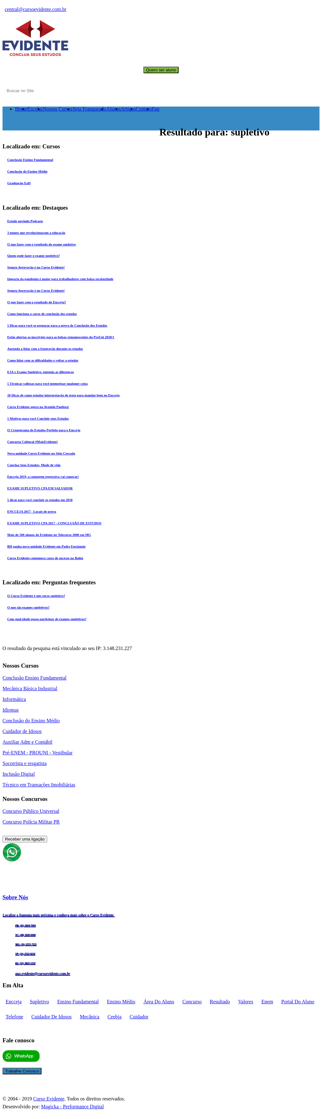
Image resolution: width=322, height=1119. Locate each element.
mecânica (89, 1016)
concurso (192, 1001)
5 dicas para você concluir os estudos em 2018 (40, 500)
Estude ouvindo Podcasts (25, 221)
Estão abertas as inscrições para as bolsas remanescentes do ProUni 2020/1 (60, 337)
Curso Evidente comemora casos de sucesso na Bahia (45, 558)
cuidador (139, 1016)
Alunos (113, 109)
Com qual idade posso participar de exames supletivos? (46, 619)
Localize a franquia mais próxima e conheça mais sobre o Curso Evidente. (58, 915)
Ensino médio (121, 1001)
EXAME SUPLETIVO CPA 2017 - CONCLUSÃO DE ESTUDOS (54, 523)
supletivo (39, 1001)
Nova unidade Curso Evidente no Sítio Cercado (41, 453)
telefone (14, 1016)
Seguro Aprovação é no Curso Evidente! (36, 267)
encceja (14, 1001)
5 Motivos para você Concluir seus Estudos (38, 418)
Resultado (220, 1001)
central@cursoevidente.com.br (35, 9)
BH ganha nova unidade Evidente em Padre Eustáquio (46, 546)
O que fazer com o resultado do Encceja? (36, 302)
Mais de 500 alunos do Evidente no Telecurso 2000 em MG (49, 535)
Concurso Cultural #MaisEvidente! (32, 442)
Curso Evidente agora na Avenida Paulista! (38, 407)
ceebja (114, 1016)
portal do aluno (297, 1001)
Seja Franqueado (89, 109)
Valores (245, 1001)
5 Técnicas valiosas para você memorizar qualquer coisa (47, 383)
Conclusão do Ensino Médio (27, 171)
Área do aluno (158, 1001)
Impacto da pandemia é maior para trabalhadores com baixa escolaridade (60, 279)
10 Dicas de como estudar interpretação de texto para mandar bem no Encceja (63, 395)
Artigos (128, 109)
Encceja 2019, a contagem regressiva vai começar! (43, 476)
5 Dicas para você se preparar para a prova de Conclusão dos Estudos (57, 325)
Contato (144, 109)
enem (267, 1001)
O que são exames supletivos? (28, 607)
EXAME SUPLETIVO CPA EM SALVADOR (40, 488)
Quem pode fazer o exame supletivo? (33, 255)
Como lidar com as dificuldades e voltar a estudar (42, 360)
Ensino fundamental (78, 1001)
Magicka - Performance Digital (72, 1106)
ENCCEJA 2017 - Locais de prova (31, 511)
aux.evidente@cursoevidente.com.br (42, 973)
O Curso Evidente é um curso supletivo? (36, 596)
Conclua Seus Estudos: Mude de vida (33, 465)
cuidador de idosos (51, 1016)
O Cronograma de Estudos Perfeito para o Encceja (43, 430)
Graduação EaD (19, 183)
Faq (155, 109)
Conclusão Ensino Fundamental (30, 160)
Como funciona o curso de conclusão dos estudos (42, 314)
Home (21, 109)
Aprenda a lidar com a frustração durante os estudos (45, 348)
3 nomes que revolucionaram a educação (36, 232)
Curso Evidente (48, 1098)
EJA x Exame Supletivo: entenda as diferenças (40, 372)
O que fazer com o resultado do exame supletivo (41, 244)
